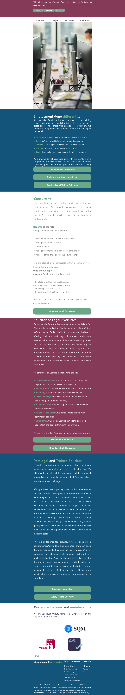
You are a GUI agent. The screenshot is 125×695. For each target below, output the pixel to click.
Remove (49, 10)
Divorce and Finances (71, 675)
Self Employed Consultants (62, 169)
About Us (84, 20)
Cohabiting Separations (71, 672)
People (55, 20)
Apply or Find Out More (62, 596)
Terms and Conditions (81, 2)
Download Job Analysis (62, 439)
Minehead (86, 666)
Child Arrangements (70, 669)
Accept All (60, 10)
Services (40, 20)
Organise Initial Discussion (62, 311)
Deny (38, 10)
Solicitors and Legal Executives (62, 177)
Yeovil (85, 672)
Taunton (86, 669)
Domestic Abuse (69, 678)
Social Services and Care (72, 681)
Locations (69, 20)
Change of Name (69, 666)
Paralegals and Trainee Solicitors (62, 185)
